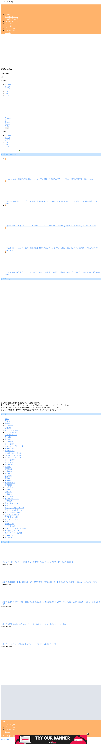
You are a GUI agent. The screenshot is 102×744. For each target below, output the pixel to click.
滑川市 (8, 474)
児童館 (8, 501)
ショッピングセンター (14, 508)
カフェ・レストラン (14, 510)
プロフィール (10, 28)
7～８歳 (9, 426)
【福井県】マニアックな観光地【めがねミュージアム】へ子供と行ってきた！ (30, 644)
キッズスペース (12, 512)
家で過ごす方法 (12, 499)
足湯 (7, 522)
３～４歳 (8, 24)
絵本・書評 (10, 496)
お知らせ (9, 535)
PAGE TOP (5, 740)
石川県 (8, 437)
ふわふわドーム (12, 519)
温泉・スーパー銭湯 (13, 533)
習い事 (8, 537)
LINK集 (8, 33)
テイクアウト (11, 435)
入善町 (8, 423)
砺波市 (8, 492)
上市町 (8, 469)
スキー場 (9, 442)
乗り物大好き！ (12, 531)
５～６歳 (9, 444)
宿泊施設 (9, 524)
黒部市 (8, 478)
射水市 (8, 480)
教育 (7, 421)
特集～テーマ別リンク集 (15, 446)
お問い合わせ (10, 30)
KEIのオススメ (11, 430)
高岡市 (8, 485)
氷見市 (8, 494)
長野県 (8, 439)
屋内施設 (9, 448)
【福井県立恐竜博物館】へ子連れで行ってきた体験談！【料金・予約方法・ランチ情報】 (34, 624)
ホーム (7, 732)
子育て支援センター (13, 503)
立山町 (8, 476)
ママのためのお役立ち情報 (16, 528)
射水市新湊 (10, 483)
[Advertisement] (51, 51)
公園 (7, 506)
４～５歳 (8, 26)
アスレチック (11, 517)
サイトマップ (10, 725)
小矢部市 (9, 487)
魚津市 (8, 471)
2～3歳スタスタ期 (11, 21)
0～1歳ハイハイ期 (11, 17)
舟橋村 (8, 467)
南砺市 (8, 490)
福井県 (8, 428)
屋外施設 (9, 451)
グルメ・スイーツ (13, 432)
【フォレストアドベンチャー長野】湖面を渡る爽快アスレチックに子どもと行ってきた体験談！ (37, 562)
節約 (7, 419)
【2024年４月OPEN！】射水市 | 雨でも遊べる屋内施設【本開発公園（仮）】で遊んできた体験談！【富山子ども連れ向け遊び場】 (50, 582)
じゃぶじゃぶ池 (12, 515)
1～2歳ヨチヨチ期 (11, 19)
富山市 (9, 464)
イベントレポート (12, 526)
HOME (7, 15)
